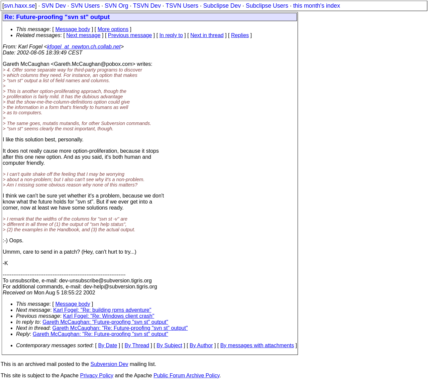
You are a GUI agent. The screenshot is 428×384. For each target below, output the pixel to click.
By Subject (169, 345)
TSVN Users (182, 5)
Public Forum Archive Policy (186, 375)
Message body (72, 29)
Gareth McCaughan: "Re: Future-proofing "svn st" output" (120, 328)
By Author (201, 345)
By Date (107, 345)
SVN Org (116, 5)
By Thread (137, 345)
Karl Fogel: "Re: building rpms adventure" (102, 310)
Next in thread (207, 35)
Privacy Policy (96, 375)
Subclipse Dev (222, 5)
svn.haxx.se (19, 5)
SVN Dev (53, 5)
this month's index (316, 5)
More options (113, 29)
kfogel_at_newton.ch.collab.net (84, 46)
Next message (83, 35)
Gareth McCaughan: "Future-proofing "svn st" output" (105, 322)
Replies (240, 35)
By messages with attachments (257, 345)
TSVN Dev (147, 5)
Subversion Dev (109, 364)
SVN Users (85, 5)
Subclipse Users (267, 5)
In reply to (171, 35)
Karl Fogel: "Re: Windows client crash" (108, 316)
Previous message (130, 35)
